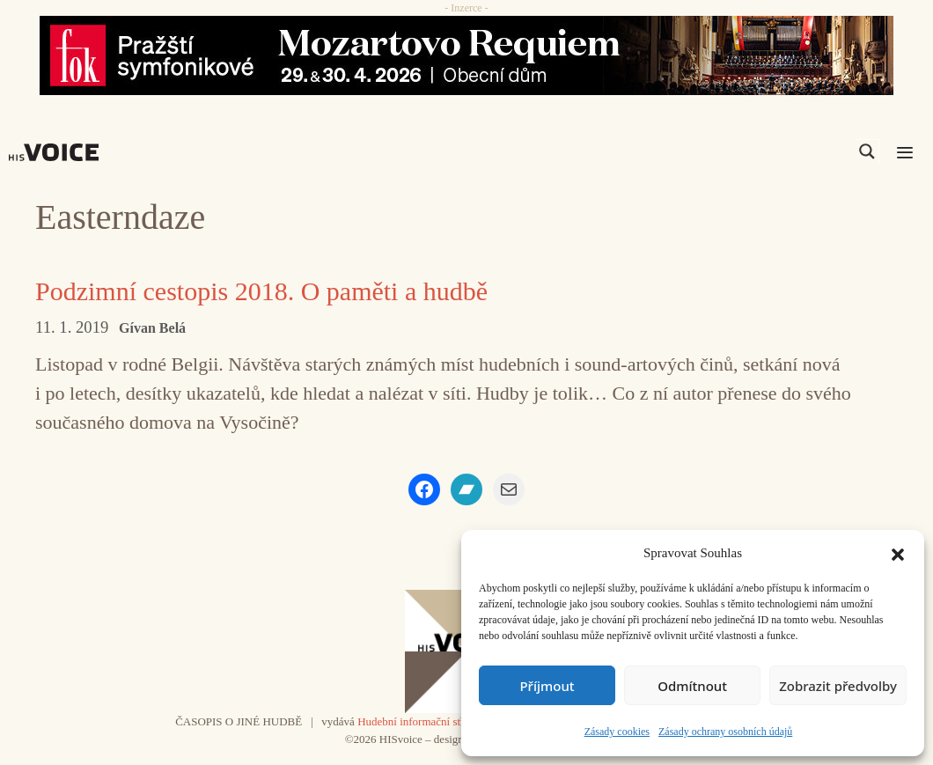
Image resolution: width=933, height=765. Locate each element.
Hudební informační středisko (425, 721)
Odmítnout (692, 686)
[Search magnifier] (867, 151)
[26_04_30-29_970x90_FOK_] (466, 55)
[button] (898, 553)
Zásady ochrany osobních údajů (725, 731)
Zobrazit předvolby (838, 686)
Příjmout (546, 686)
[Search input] (783, 151)
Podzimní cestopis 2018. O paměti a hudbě (261, 290)
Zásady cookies (617, 731)
